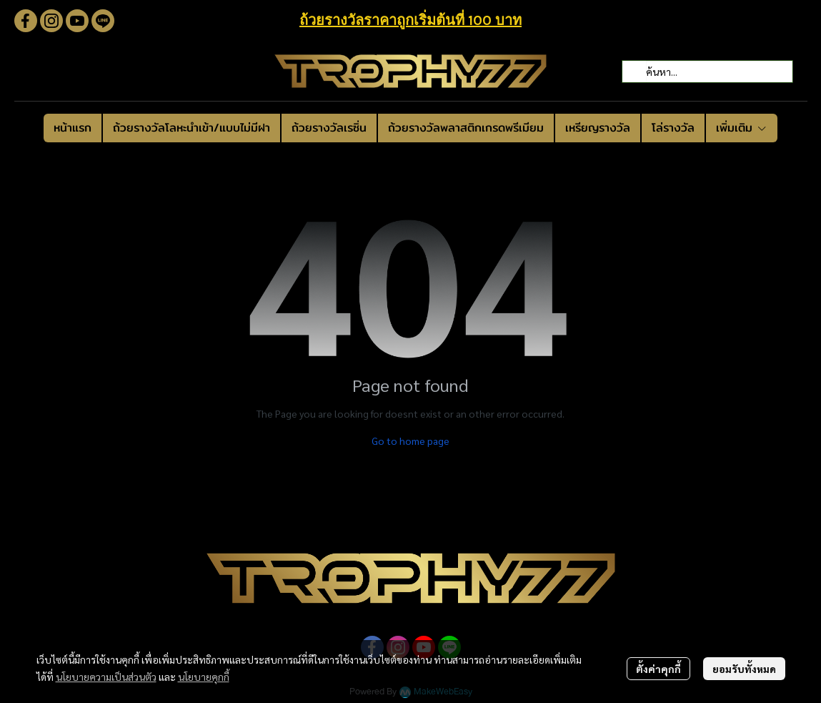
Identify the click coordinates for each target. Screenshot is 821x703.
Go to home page (410, 440)
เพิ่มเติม (741, 128)
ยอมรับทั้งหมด (744, 668)
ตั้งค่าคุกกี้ (658, 668)
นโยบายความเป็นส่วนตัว (106, 676)
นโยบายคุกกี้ (203, 676)
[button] (707, 71)
